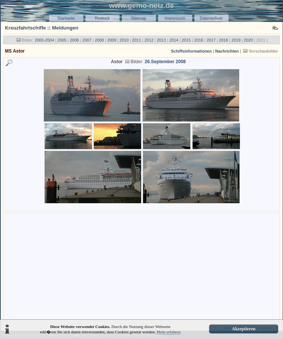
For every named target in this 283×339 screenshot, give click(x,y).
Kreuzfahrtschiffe (25, 28)
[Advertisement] (141, 267)
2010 (124, 40)
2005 (62, 40)
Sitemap (138, 18)
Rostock (102, 18)
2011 (136, 40)
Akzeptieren (243, 328)
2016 (198, 40)
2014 (173, 40)
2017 (211, 40)
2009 (111, 40)
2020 (248, 40)
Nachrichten (227, 51)
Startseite (66, 18)
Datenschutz (211, 18)
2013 (161, 40)
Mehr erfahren (168, 332)
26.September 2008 (165, 61)
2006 (74, 40)
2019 (236, 40)
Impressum (175, 18)
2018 (223, 40)
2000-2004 (44, 40)
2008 (99, 40)
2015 (186, 40)
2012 (149, 40)
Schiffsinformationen (191, 51)
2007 (87, 40)
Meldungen (65, 28)
